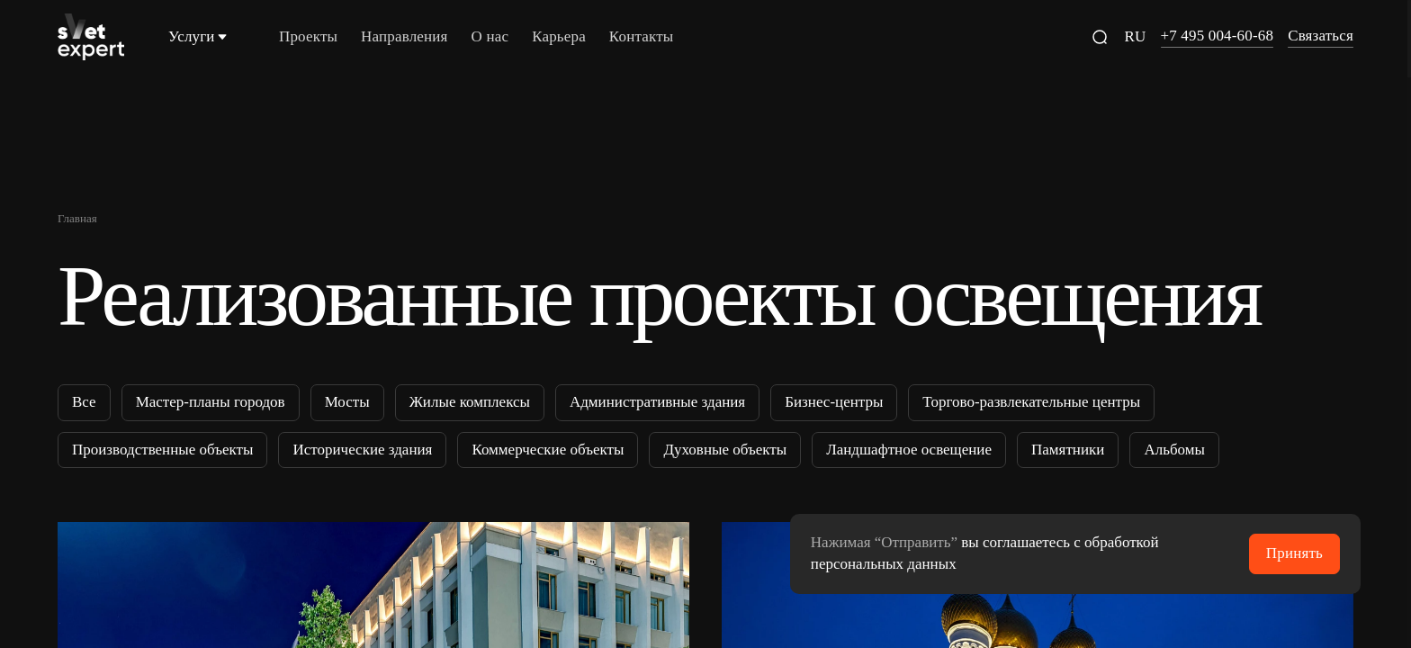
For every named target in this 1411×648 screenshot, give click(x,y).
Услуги (198, 36)
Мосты (347, 401)
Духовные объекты (724, 448)
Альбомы (1174, 448)
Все (84, 401)
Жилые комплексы (469, 401)
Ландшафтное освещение (909, 448)
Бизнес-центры (834, 401)
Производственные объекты (162, 448)
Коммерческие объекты (548, 448)
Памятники (1067, 448)
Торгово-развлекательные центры (1031, 401)
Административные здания (657, 401)
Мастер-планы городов (210, 401)
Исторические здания (362, 448)
